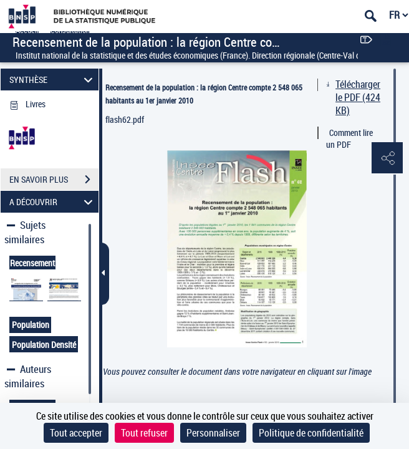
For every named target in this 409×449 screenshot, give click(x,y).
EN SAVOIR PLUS (54, 179)
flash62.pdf (124, 119)
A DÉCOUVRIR (53, 202)
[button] (387, 158)
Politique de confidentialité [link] (311, 433)
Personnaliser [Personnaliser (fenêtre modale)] (213, 433)
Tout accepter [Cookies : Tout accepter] (76, 433)
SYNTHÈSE (53, 79)
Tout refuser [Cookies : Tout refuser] (144, 433)
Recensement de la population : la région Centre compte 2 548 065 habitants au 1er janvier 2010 (203, 93)
